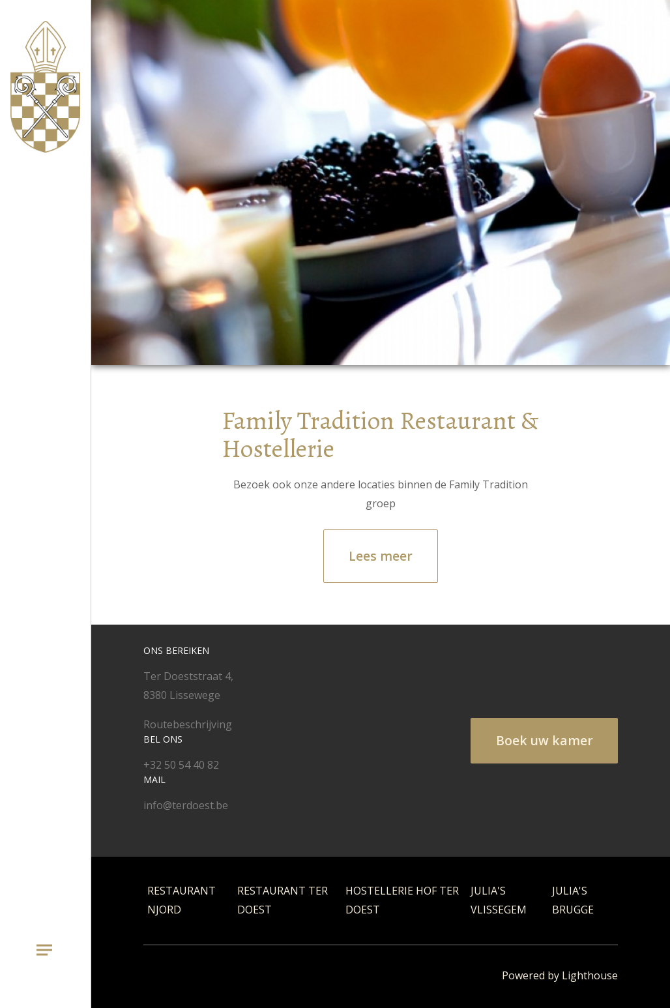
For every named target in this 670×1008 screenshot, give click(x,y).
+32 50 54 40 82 (181, 765)
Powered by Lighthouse (560, 975)
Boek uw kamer (544, 740)
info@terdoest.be (185, 805)
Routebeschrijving (187, 724)
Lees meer (381, 556)
